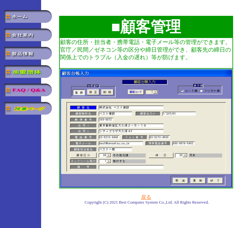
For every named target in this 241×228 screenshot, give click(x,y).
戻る (146, 197)
